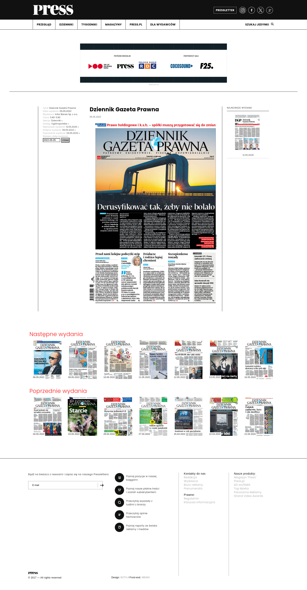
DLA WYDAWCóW (163, 24)
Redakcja (190, 477)
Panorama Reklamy (248, 492)
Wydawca (191, 481)
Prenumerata (193, 488)
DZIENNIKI (66, 24)
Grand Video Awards (248, 496)
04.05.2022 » (73, 133)
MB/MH (146, 577)
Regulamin (191, 498)
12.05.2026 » (72, 126)
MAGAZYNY (113, 24)
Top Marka (241, 488)
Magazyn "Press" (245, 477)
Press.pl (239, 481)
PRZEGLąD (44, 24)
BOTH (124, 577)
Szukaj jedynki (257, 24)
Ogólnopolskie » (60, 123)
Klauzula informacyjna (199, 502)
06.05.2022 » (69, 129)
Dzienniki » (57, 120)
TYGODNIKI (89, 24)
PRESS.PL (136, 24)
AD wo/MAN (242, 485)
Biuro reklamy (193, 485)
